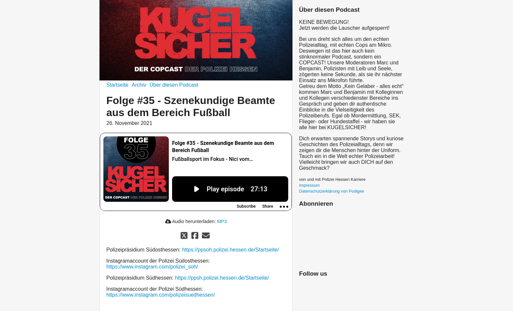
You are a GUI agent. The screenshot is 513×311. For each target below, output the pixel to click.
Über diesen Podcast (174, 85)
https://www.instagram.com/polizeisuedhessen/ (160, 295)
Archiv (139, 85)
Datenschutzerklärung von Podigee (331, 191)
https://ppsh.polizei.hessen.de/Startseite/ (222, 278)
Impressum (309, 185)
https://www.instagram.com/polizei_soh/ (152, 266)
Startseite (117, 85)
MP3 (222, 221)
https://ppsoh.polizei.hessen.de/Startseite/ (230, 249)
